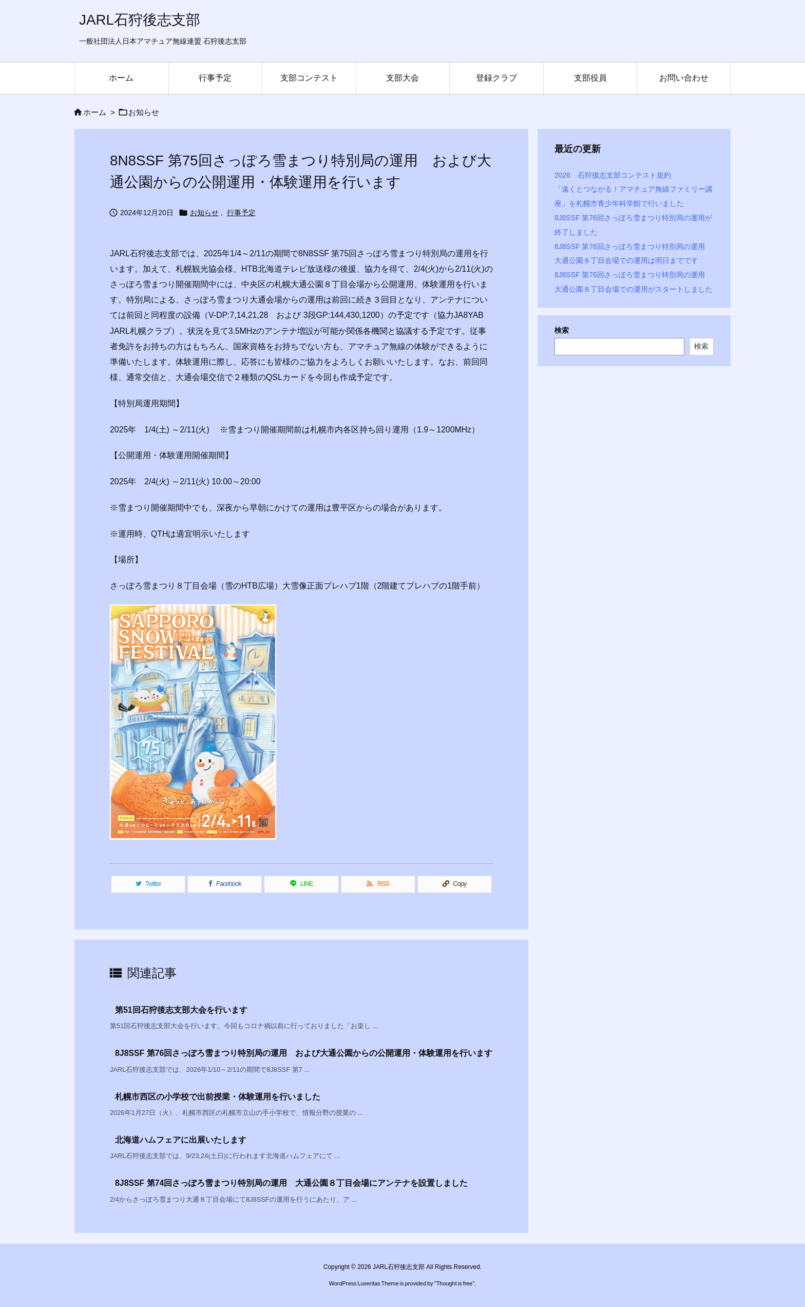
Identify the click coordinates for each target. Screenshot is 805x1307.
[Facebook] (224, 884)
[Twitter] (148, 884)
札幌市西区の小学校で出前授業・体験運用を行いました (217, 1096)
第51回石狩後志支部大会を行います (181, 1010)
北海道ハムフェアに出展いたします (180, 1139)
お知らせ (143, 112)
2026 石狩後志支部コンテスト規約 (612, 175)
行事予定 (241, 213)
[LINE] (301, 884)
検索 (561, 330)
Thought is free (454, 1283)
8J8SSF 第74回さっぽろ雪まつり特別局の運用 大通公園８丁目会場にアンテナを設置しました (291, 1183)
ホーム (94, 112)
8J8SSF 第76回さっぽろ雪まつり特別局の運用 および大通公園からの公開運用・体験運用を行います (303, 1053)
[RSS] (378, 884)
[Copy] (454, 884)
